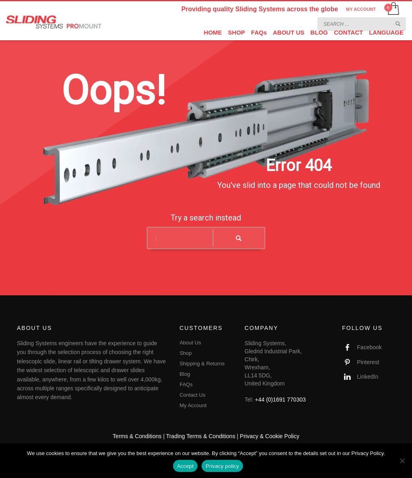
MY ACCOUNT (361, 9)
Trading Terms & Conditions (200, 436)
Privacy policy (222, 466)
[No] (402, 461)
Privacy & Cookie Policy (269, 436)
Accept (185, 466)
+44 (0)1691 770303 (280, 399)
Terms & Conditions (137, 436)
